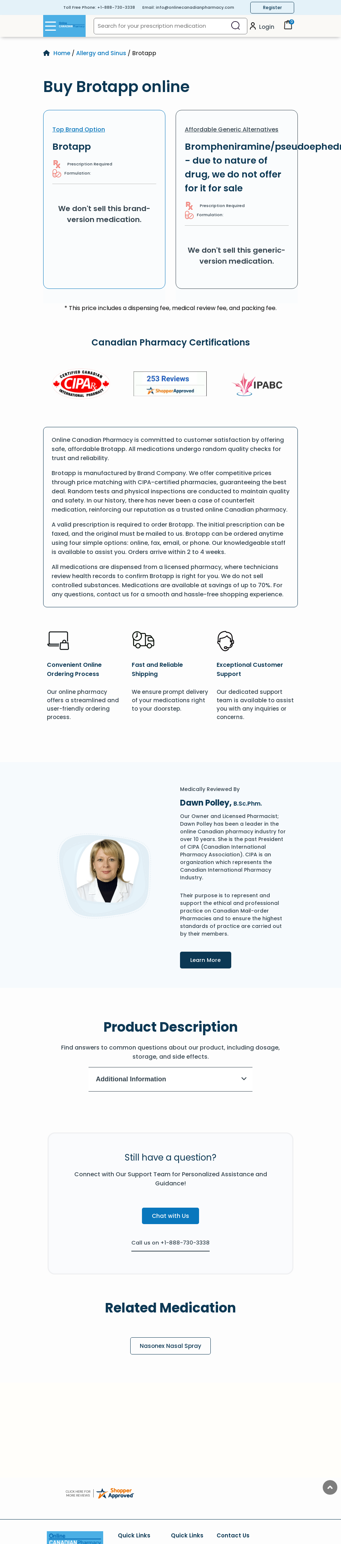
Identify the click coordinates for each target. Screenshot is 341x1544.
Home (62, 53)
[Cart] (288, 27)
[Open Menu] (50, 26)
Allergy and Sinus (102, 53)
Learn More (212, 959)
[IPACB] (259, 385)
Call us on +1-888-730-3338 (170, 1242)
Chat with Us (171, 1216)
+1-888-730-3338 (116, 7)
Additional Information (171, 1079)
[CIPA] (81, 385)
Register (272, 7)
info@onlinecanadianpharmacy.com (195, 7)
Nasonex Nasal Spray (170, 1346)
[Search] (235, 26)
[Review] (170, 385)
